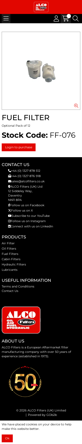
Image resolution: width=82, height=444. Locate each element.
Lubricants (9, 270)
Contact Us (10, 291)
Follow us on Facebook (26, 205)
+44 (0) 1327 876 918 (24, 176)
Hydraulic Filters (14, 264)
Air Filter (8, 243)
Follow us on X (20, 210)
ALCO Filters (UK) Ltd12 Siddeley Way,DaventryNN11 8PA (25, 193)
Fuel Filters (10, 254)
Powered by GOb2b (42, 415)
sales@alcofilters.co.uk (26, 181)
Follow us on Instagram (27, 221)
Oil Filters (9, 248)
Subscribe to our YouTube (29, 216)
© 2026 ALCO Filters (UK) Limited (41, 410)
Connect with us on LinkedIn (30, 226)
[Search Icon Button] (75, 18)
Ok (7, 438)
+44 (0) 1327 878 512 (24, 171)
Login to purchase (18, 147)
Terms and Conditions (18, 286)
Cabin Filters (11, 259)
